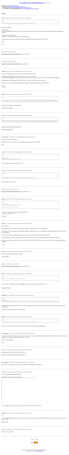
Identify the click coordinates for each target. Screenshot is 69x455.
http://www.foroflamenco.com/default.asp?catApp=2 (16, 6)
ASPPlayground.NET (39, 450)
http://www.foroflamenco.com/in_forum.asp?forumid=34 (21, 7)
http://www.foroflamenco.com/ (13, 5)
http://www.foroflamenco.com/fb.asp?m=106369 (30, 8)
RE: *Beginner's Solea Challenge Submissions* (32, 3)
